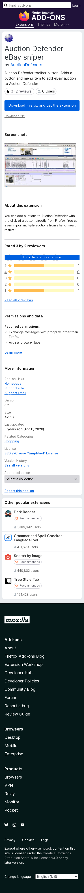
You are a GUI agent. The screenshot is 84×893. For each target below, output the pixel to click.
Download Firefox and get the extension (42, 105)
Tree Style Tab (26, 579)
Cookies (28, 840)
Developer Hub (18, 672)
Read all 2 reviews (18, 300)
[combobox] (37, 5)
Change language (17, 876)
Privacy (9, 840)
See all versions (16, 465)
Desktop (12, 737)
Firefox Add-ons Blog (24, 656)
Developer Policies (21, 681)
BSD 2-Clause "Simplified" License (31, 453)
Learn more (13, 352)
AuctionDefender (26, 64)
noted (46, 848)
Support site (14, 388)
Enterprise (13, 754)
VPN (8, 785)
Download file (14, 116)
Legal (45, 840)
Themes (43, 24)
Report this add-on (19, 491)
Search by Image (28, 556)
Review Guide (17, 714)
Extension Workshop (23, 664)
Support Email (15, 393)
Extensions (24, 24)
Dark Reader (24, 512)
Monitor (11, 802)
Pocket (11, 810)
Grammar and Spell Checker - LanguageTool (39, 538)
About (10, 648)
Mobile (10, 745)
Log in (76, 5)
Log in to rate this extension (42, 257)
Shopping (11, 441)
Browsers (13, 777)
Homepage (13, 383)
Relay (9, 793)
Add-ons (13, 639)
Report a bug (16, 705)
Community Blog (19, 689)
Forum (10, 697)
